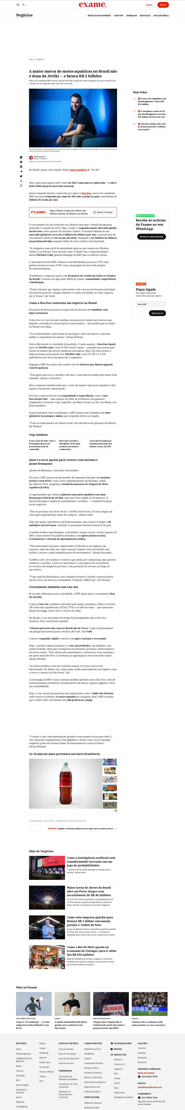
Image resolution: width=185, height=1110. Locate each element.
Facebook (142, 1062)
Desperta (118, 1069)
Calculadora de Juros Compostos (68, 1085)
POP (41, 1081)
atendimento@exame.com (150, 1087)
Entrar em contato (146, 1073)
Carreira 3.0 (119, 1064)
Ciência (42, 1076)
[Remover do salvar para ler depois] (21, 185)
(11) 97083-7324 (149, 1097)
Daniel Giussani (39, 157)
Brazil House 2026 (92, 1049)
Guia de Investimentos (69, 1058)
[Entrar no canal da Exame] (151, 237)
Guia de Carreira (66, 1063)
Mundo (42, 1043)
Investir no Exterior (93, 1073)
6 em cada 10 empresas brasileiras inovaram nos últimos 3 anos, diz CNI (101, 444)
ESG (18, 1080)
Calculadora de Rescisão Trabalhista (68, 1077)
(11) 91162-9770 (149, 1076)
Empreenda (141, 284)
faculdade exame (123, 1043)
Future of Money (46, 1072)
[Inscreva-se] (157, 313)
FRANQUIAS (131, 15)
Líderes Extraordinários (95, 1082)
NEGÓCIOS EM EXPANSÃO (99, 15)
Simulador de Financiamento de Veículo (65, 1094)
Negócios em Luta (92, 1087)
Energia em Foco (91, 1068)
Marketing (43, 1053)
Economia (20, 1075)
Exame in (118, 1059)
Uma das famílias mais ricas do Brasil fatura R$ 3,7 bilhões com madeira (152, 127)
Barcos (82, 820)
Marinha (73, 820)
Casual (42, 1048)
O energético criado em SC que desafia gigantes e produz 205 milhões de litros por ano (152, 114)
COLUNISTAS (21, 1107)
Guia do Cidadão (66, 1049)
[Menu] (18, 5)
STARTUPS (118, 15)
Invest (19, 1097)
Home (31, 59)
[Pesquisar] (23, 5)
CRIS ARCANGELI (161, 15)
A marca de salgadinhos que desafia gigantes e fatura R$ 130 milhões (152, 101)
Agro (116, 1088)
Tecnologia (44, 1067)
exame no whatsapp (145, 216)
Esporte (42, 1057)
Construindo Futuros (93, 1063)
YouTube (142, 1048)
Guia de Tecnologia (67, 1054)
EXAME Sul (89, 1054)
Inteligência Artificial (21, 1091)
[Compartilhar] (115, 810)
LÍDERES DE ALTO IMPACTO (24, 1060)
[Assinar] (149, 5)
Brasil (18, 1066)
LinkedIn (142, 1053)
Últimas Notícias (23, 1054)
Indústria (61, 820)
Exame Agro (44, 1062)
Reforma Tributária (93, 1077)
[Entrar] (163, 5)
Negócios (24, 15)
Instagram (142, 1057)
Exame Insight (22, 1085)
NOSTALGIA (145, 15)
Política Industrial (92, 1091)
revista (118, 1049)
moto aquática (78, 169)
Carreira (19, 1071)
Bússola (87, 1058)
